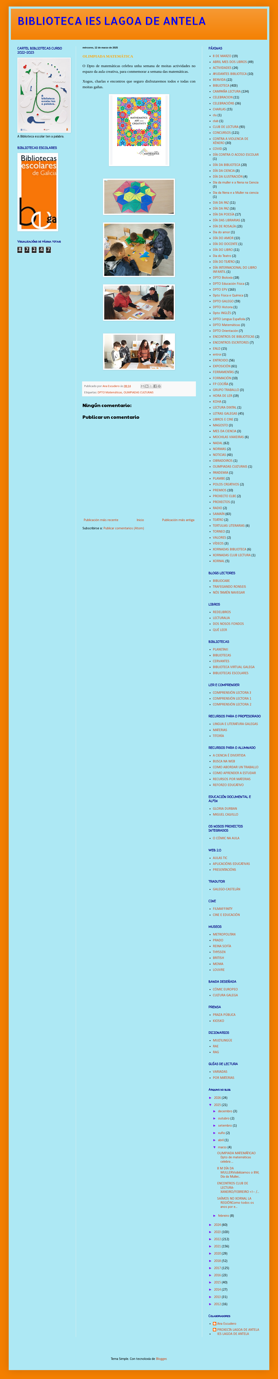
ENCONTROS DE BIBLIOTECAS (234, 337)
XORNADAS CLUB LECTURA (232, 555)
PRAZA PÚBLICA (224, 1015)
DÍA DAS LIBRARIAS (226, 220)
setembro (225, 1125)
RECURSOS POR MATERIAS (232, 779)
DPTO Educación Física (228, 284)
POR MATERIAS (223, 1078)
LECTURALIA (221, 618)
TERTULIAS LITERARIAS (229, 526)
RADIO (217, 508)
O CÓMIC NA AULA (226, 838)
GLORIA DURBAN (225, 809)
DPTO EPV (220, 289)
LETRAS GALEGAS (225, 414)
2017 (218, 1268)
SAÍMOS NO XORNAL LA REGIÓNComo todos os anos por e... (235, 1203)
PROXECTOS (221, 502)
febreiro (224, 1216)
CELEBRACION (223, 97)
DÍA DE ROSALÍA (224, 226)
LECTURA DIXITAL (225, 407)
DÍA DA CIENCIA (224, 171)
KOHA (217, 402)
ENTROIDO (220, 360)
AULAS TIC (220, 858)
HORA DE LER (222, 396)
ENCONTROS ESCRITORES (231, 342)
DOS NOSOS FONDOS (228, 624)
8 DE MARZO (222, 56)
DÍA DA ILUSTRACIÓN (228, 177)
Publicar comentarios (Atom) (123, 528)
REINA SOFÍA (222, 946)
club (215, 121)
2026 (218, 1098)
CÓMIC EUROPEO (225, 989)
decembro (225, 1111)
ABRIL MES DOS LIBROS (230, 62)
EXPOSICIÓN (221, 366)
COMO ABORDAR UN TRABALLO (235, 767)
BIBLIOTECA (221, 86)
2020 (218, 1253)
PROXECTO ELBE (224, 496)
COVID (217, 149)
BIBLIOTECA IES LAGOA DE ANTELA (111, 20)
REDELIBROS (222, 612)
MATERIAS (220, 730)
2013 (218, 1297)
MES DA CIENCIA (224, 431)
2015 (218, 1282)
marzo (223, 1147)
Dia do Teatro (222, 256)
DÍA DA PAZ (221, 208)
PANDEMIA (220, 473)
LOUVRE (219, 970)
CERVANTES (221, 661)
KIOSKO (218, 1021)
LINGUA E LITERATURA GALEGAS (235, 724)
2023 (218, 1232)
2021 (218, 1246)
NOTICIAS (219, 455)
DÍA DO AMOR (223, 238)
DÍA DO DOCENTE (225, 244)
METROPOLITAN (224, 934)
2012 (218, 1304)
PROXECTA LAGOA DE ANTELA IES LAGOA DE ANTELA (238, 1332)
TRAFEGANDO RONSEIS (229, 587)
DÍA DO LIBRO (223, 250)
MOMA (218, 964)
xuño (222, 1133)
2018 (218, 1261)
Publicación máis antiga (178, 520)
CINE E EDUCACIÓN (226, 915)
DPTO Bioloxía (223, 278)
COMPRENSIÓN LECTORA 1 (232, 698)
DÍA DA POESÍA (223, 214)
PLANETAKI (220, 649)
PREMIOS (220, 490)
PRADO (218, 940)
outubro (224, 1118)
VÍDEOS (218, 543)
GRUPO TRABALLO (226, 390)
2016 (218, 1275)
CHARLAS (219, 109)
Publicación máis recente (101, 520)
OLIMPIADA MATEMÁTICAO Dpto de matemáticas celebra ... (236, 1157)
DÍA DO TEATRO (224, 262)
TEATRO (218, 520)
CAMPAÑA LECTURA (227, 91)
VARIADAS (220, 1072)
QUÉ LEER (220, 630)
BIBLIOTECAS (222, 655)
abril (221, 1140)
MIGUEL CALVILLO (225, 814)
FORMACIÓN (222, 378)
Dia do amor (221, 232)
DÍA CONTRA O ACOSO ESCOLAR (236, 155)
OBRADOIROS (223, 461)
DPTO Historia (223, 307)
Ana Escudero (226, 1324)
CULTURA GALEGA (225, 995)
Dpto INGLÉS (222, 313)
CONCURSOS (222, 133)
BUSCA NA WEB (224, 761)
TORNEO (219, 531)
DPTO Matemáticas (110, 392)
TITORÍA (218, 736)
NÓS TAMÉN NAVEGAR (229, 592)
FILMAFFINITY (222, 909)
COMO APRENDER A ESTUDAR (234, 773)
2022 (218, 1239)
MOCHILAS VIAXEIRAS (228, 437)
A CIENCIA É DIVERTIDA (229, 755)
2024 (218, 1225)
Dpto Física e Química (228, 295)
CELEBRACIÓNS (223, 103)
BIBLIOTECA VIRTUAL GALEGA (234, 667)
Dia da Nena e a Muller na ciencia (235, 193)
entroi (217, 354)
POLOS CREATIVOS (226, 484)
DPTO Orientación (225, 331)
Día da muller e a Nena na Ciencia (235, 182)
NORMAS (219, 449)
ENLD (216, 349)
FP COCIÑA (220, 384)
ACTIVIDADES (222, 68)
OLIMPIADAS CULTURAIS (139, 392)
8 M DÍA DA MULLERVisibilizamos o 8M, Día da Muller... (238, 1173)
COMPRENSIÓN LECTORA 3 (232, 693)
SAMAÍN (219, 514)
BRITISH (218, 958)
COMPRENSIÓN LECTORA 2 (232, 704)
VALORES (219, 538)
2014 (218, 1289)
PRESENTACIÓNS (224, 870)
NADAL (218, 443)
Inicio (140, 520)
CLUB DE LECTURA (225, 127)
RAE (215, 1046)
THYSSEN (219, 952)
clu (215, 115)
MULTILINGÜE (222, 1040)
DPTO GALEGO (223, 301)
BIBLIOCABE (221, 581)
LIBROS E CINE (223, 419)
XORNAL (219, 561)
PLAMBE (219, 478)
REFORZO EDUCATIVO (228, 785)
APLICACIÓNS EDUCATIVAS (231, 864)
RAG (216, 1052)
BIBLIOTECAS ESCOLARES (230, 673)
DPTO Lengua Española (229, 319)
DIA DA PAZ (221, 203)
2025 (218, 1105)
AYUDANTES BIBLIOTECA (230, 74)
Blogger (161, 1359)
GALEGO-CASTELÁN (226, 889)
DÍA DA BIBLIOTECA (226, 165)
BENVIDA (219, 80)
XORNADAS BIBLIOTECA (229, 549)
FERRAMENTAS (223, 372)
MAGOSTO (220, 425)
